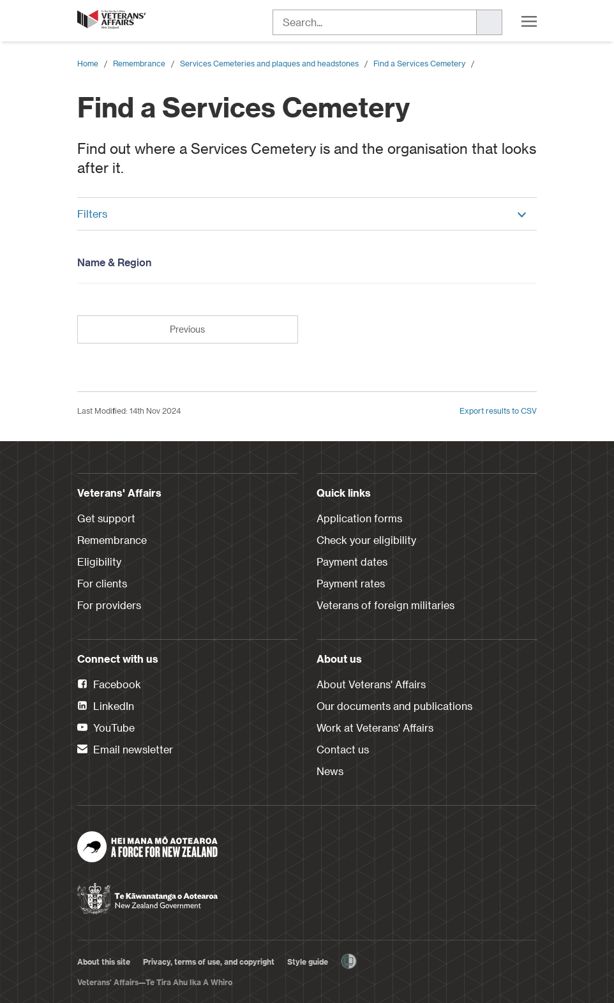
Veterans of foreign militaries (385, 605)
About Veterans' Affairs (371, 684)
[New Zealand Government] (147, 894)
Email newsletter (125, 750)
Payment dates (352, 561)
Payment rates (351, 583)
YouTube (106, 728)
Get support (106, 518)
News (330, 771)
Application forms (359, 518)
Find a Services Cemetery (419, 63)
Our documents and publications (394, 706)
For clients (102, 583)
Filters (302, 213)
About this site (103, 961)
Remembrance (139, 63)
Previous (187, 329)
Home (87, 63)
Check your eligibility (366, 540)
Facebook (109, 685)
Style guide (307, 961)
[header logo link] (112, 19)
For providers (109, 605)
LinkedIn (105, 707)
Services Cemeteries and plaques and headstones (269, 63)
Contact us (343, 749)
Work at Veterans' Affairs (375, 727)
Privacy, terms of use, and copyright (208, 961)
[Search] (489, 22)
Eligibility (99, 561)
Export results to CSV (498, 410)
